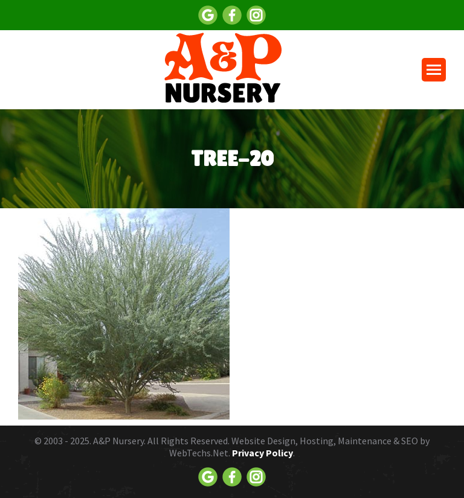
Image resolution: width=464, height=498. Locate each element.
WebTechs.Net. (199, 453)
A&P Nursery (118, 441)
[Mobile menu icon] (434, 69)
